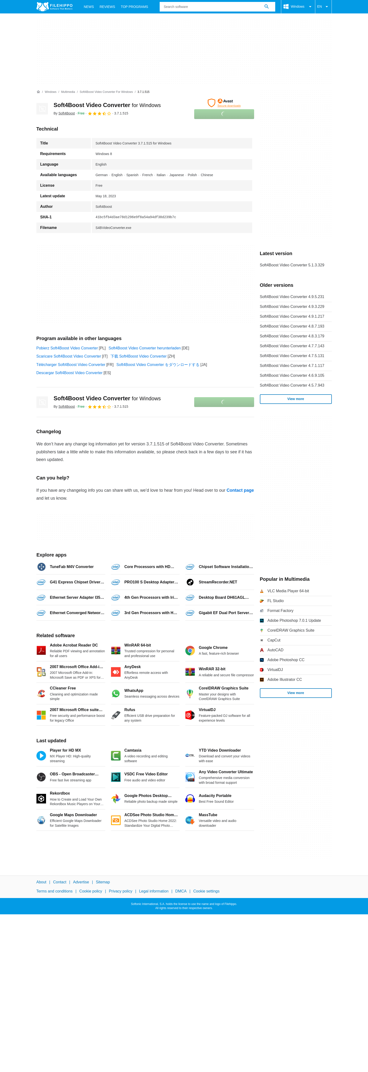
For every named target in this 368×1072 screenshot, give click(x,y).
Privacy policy (120, 891)
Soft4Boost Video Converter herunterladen (145, 348)
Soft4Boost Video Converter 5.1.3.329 (292, 265)
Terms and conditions (54, 891)
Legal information (154, 891)
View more (295, 399)
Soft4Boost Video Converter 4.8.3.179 (292, 336)
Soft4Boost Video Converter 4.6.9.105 (292, 375)
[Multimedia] (68, 92)
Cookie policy (90, 891)
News (89, 7)
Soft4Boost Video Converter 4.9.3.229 (292, 307)
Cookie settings (206, 891)
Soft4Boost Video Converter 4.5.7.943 (292, 385)
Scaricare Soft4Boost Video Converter (68, 356)
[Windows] (51, 92)
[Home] (38, 92)
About (41, 882)
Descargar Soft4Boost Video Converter (69, 373)
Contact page (240, 490)
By (64, 113)
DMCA (181, 891)
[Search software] (266, 7)
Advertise (81, 882)
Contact (59, 882)
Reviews (107, 7)
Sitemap (103, 882)
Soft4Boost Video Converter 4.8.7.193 (292, 326)
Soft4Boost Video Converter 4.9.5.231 (292, 297)
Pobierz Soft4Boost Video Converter (67, 348)
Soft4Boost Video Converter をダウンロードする (158, 365)
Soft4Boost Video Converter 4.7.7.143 (292, 346)
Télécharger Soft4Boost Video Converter (70, 365)
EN (323, 7)
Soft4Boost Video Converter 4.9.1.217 (292, 316)
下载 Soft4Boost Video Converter (139, 356)
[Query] (217, 7)
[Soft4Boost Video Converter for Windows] (106, 92)
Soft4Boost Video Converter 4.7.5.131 (292, 356)
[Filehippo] (54, 6)
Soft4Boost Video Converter (107, 105)
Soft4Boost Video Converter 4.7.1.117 (292, 366)
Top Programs (134, 7)
